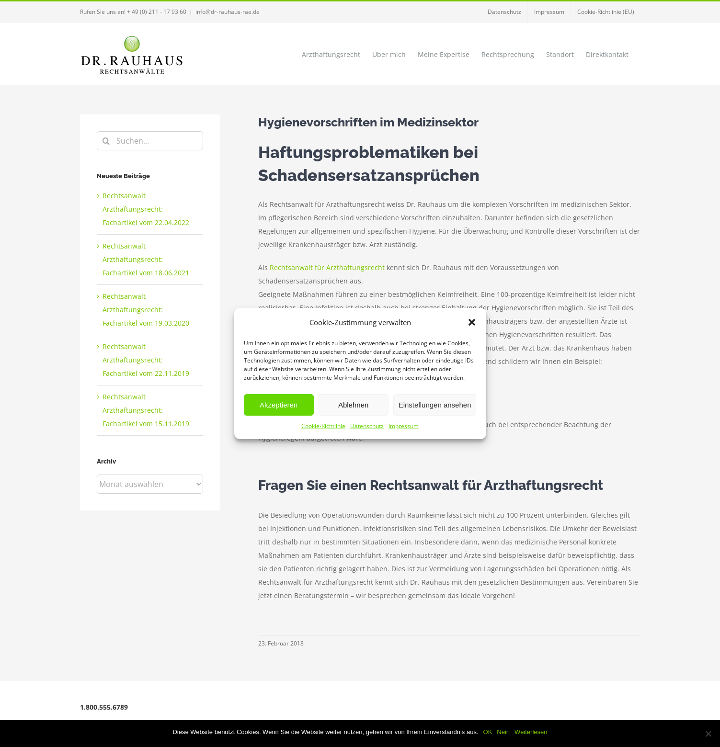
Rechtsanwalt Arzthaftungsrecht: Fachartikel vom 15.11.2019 (146, 410)
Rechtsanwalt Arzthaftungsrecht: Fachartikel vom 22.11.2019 (146, 360)
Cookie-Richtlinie (323, 426)
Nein (503, 732)
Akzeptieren (278, 405)
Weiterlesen (530, 732)
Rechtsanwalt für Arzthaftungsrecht (327, 267)
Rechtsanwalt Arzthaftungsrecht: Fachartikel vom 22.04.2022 (146, 209)
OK (487, 732)
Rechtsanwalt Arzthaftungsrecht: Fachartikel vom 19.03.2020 (146, 310)
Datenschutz (367, 426)
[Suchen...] (150, 140)
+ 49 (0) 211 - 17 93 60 (156, 12)
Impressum (404, 426)
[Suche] (106, 140)
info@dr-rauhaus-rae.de (227, 12)
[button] (472, 322)
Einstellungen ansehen (435, 405)
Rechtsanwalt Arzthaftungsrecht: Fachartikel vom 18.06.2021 (146, 259)
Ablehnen (353, 405)
